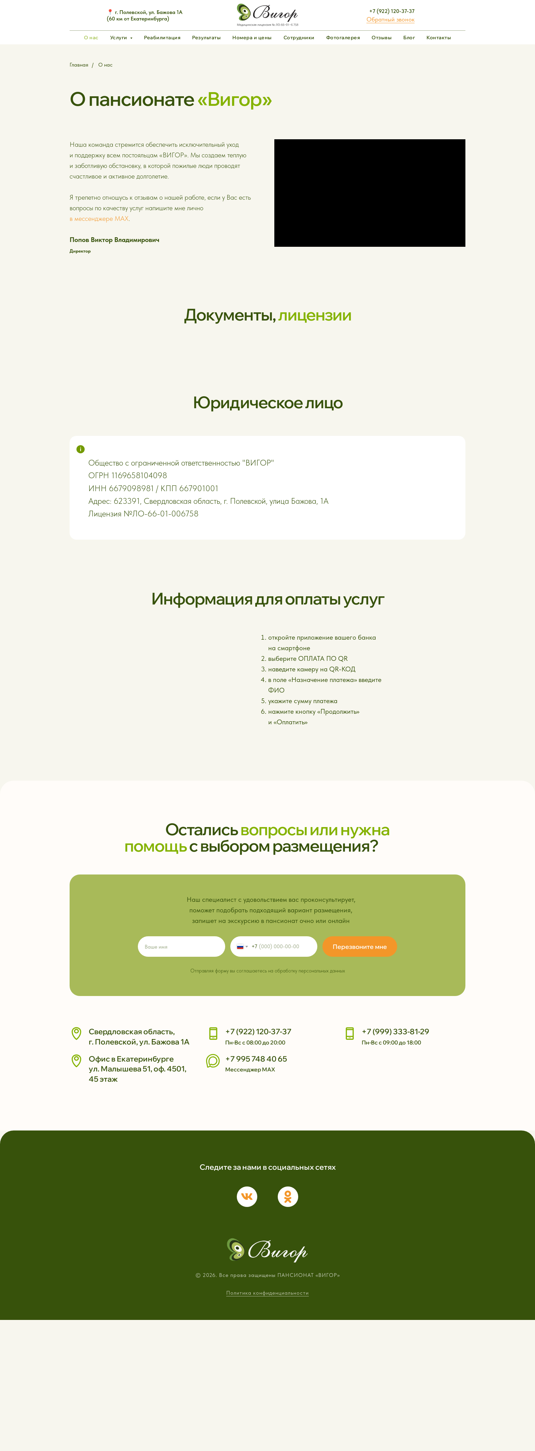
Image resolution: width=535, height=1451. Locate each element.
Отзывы (382, 37)
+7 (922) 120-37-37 (392, 11)
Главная (79, 64)
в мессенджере (91, 218)
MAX (122, 218)
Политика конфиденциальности (267, 1424)
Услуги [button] (119, 37)
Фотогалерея (343, 37)
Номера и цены (252, 37)
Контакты (438, 37)
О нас (91, 37)
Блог (409, 37)
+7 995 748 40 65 (256, 1194)
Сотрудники (299, 37)
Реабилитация (162, 37)
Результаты (206, 37)
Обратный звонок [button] (390, 19)
